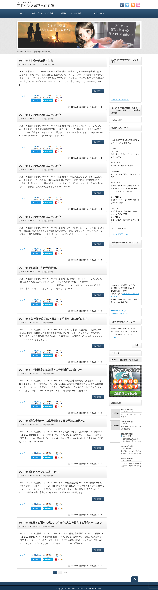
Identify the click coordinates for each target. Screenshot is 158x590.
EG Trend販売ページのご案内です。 (40, 471)
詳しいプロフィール (120, 234)
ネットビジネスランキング (120, 99)
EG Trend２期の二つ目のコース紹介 (40, 165)
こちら (113, 337)
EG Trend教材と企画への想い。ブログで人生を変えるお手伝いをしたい (60, 522)
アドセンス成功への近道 (35, 5)
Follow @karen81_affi (119, 310)
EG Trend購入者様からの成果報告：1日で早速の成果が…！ (53, 420)
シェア (22, 96)
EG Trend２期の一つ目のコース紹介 (40, 216)
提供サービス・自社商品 (71, 13)
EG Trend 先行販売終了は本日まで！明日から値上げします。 (54, 318)
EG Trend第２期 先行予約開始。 (38, 267)
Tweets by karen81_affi (119, 313)
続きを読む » (98, 91)
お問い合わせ (99, 13)
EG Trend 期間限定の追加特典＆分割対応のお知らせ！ (51, 369)
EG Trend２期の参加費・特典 (36, 60)
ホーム (23, 13)
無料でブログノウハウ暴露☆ (43, 13)
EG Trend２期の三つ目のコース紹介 (40, 114)
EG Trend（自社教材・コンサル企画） (84, 107)
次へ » (66, 572)
